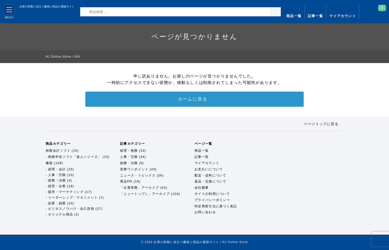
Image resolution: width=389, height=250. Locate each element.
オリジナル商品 (60, 214)
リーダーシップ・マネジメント (73, 197)
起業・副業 (57, 203)
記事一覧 (315, 16)
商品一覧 (294, 16)
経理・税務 (129, 150)
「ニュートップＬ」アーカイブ (145, 194)
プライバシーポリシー (212, 200)
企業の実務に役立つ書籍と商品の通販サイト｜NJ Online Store (42, 15)
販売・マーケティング (66, 192)
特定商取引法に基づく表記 (215, 206)
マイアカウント (342, 16)
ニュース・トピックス (138, 175)
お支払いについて (208, 169)
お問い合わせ (205, 212)
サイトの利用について (212, 194)
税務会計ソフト (58, 150)
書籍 (49, 163)
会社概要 (201, 187)
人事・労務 (57, 175)
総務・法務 (57, 180)
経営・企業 (57, 186)
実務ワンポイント (134, 169)
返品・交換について (210, 181)
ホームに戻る (192, 99)
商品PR (126, 181)
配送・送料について (210, 175)
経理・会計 (57, 169)
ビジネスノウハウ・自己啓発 (71, 209)
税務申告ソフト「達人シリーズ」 (74, 157)
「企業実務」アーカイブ (139, 187)
